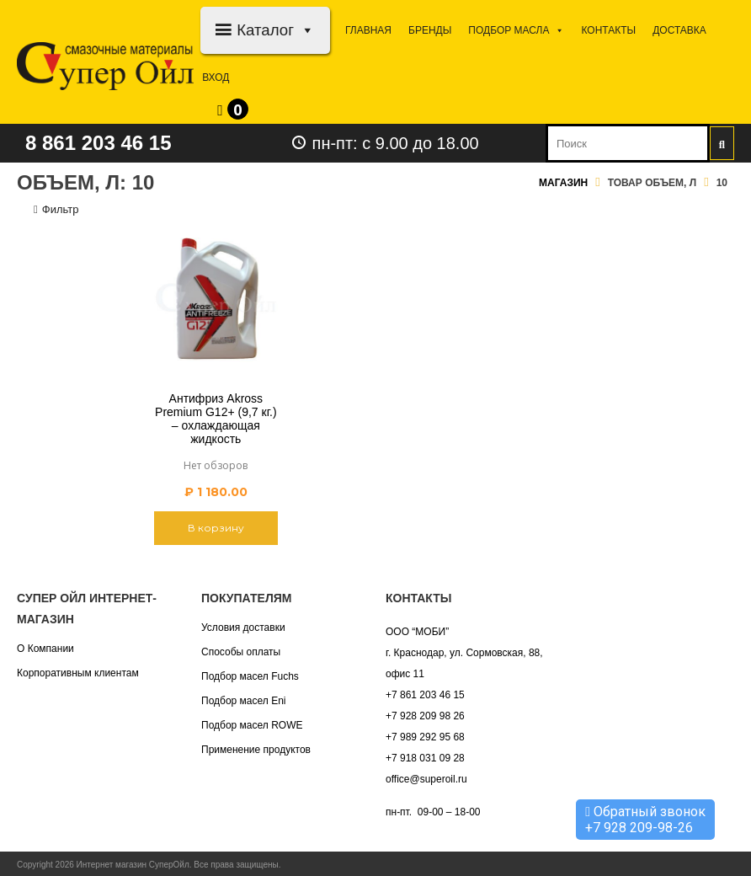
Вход (215, 77)
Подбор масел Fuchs (250, 676)
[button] (304, 30)
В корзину (216, 527)
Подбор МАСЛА (516, 30)
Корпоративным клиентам (78, 673)
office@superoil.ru (426, 779)
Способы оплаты (240, 652)
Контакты (608, 30)
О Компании (45, 648)
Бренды (429, 30)
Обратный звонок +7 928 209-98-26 (645, 820)
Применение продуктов (256, 750)
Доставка (679, 30)
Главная (368, 30)
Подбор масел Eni (243, 701)
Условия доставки (243, 627)
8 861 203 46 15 (98, 142)
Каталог (276, 30)
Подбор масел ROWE (251, 725)
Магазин (563, 183)
